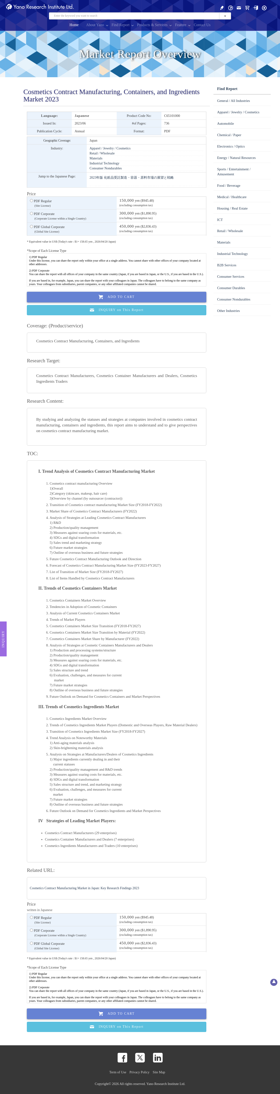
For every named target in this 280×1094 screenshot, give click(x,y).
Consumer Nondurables (106, 168)
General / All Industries (233, 101)
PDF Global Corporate (47, 229)
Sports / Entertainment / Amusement (234, 171)
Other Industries (228, 311)
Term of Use (117, 1072)
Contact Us (202, 25)
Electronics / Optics (231, 146)
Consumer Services (230, 276)
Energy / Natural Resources (236, 158)
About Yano (95, 25)
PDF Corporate (58, 216)
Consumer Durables (231, 288)
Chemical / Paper (229, 135)
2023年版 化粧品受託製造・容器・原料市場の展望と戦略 (132, 177)
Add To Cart (117, 297)
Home (74, 25)
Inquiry (3, 638)
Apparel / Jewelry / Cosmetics (110, 148)
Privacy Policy (140, 1072)
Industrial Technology (105, 163)
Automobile (225, 123)
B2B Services (226, 265)
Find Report (120, 25)
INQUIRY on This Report (117, 310)
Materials (96, 158)
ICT (220, 220)
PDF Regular (41, 203)
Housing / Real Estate (232, 208)
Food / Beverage (228, 185)
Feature (180, 25)
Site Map (159, 1072)
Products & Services (152, 25)
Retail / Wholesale (102, 153)
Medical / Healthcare (231, 197)
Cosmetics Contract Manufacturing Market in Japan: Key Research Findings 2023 (84, 888)
